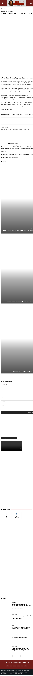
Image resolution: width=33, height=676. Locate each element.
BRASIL (13, 625)
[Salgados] (16, 549)
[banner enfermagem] (16, 562)
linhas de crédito (19, 114)
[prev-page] (2, 376)
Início (2, 8)
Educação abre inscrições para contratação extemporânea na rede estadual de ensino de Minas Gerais (21, 639)
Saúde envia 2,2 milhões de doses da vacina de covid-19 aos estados (21, 628)
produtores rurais (27, 114)
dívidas (13, 114)
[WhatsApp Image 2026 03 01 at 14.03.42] (16, 481)
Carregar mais (16, 656)
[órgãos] (16, 427)
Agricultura (6, 8)
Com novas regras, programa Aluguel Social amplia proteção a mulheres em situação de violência (21, 617)
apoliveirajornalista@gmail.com (21, 662)
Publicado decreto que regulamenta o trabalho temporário (15, 129)
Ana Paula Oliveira (9, 16)
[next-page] (4, 376)
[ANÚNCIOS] (16, 585)
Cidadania (14, 602)
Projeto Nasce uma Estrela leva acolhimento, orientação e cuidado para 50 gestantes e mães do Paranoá (21, 649)
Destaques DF (14, 614)
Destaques (10, 11)
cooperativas (7, 114)
